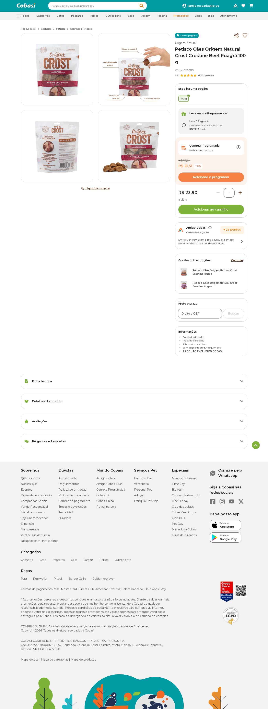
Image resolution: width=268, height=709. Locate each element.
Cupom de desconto (186, 497)
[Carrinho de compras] (251, 6)
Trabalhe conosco (33, 514)
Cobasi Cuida (105, 503)
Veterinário (141, 485)
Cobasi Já (102, 497)
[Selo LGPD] (231, 627)
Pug (24, 580)
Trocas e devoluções (73, 508)
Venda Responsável (34, 508)
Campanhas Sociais (34, 503)
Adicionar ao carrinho (211, 211)
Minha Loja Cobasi (184, 531)
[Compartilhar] (236, 37)
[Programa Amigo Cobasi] (235, 6)
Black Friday (180, 503)
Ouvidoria (65, 520)
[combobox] (105, 7)
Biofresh (177, 491)
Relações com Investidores (39, 542)
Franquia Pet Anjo (146, 503)
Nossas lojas (29, 485)
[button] (149, 7)
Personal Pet (143, 491)
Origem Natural (185, 45)
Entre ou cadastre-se (203, 6)
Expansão (27, 525)
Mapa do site (30, 661)
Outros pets (123, 561)
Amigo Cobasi (105, 480)
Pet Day (177, 525)
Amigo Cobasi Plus (109, 485)
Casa (74, 561)
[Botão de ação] (238, 149)
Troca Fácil (66, 514)
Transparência (30, 531)
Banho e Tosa (143, 480)
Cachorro (46, 30)
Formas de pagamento (74, 503)
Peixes (103, 561)
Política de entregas (72, 491)
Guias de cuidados (184, 537)
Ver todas (237, 262)
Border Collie (77, 580)
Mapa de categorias (54, 661)
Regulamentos (69, 485)
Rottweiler (40, 580)
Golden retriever (103, 580)
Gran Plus (178, 520)
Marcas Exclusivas (184, 480)
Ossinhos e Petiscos (81, 30)
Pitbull (58, 580)
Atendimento (228, 17)
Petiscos (60, 30)
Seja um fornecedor (34, 520)
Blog (211, 17)
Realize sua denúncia (35, 537)
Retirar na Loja (106, 508)
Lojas (198, 17)
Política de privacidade (74, 497)
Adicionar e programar (211, 179)
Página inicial (28, 30)
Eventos (26, 491)
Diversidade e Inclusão (36, 497)
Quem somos (30, 480)
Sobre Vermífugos (184, 514)
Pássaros (58, 561)
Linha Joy (178, 485)
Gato (43, 561)
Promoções (181, 17)
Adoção (139, 497)
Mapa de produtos (83, 661)
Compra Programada (110, 491)
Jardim (88, 561)
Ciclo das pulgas (183, 508)
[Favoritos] (243, 6)
